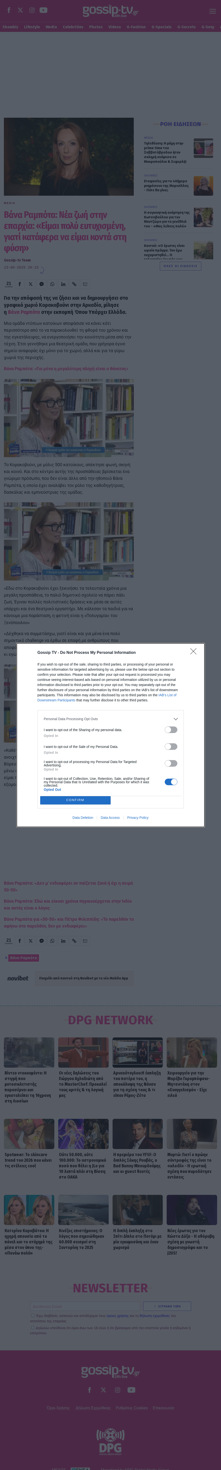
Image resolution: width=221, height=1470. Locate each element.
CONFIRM (75, 800)
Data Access (110, 818)
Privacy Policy (137, 818)
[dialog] (110, 735)
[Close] (195, 653)
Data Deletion (83, 818)
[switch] (171, 729)
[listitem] (110, 719)
